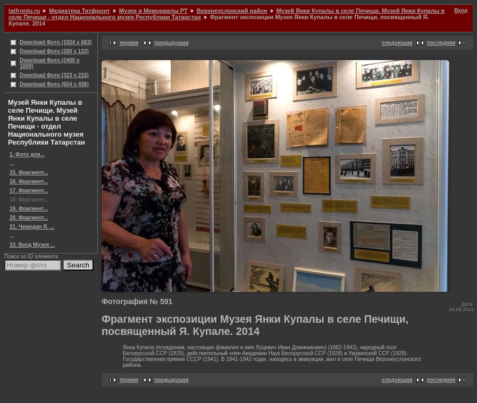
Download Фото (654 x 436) (54, 84)
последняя (441, 43)
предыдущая (171, 43)
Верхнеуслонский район (232, 10)
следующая (397, 43)
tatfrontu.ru (24, 10)
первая (129, 43)
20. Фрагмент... (29, 218)
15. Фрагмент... (29, 172)
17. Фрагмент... (29, 191)
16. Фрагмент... (29, 181)
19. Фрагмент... (29, 209)
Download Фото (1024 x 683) (55, 42)
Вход (460, 10)
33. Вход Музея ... (32, 245)
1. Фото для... (27, 154)
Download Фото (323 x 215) (54, 75)
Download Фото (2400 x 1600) (50, 63)
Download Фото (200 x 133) (54, 51)
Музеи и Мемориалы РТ (153, 10)
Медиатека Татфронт (79, 10)
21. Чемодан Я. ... (32, 227)
